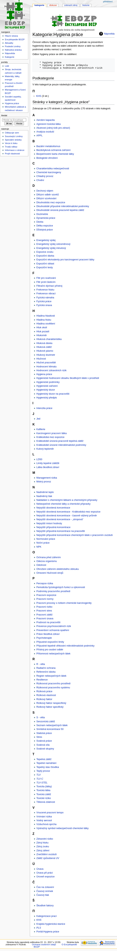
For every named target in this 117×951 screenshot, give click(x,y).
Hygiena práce (44, 374)
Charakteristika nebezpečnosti (52, 168)
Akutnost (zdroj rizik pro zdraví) (53, 128)
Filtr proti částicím (45, 282)
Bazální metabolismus (48, 146)
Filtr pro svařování (46, 278)
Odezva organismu (46, 561)
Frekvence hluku (45, 289)
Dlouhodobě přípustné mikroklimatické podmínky (62, 206)
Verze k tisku (11, 143)
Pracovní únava (44, 618)
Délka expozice (44, 225)
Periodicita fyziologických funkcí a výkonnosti (60, 587)
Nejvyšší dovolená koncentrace (53, 507)
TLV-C (39, 778)
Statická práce (44, 733)
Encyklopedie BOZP (15, 39)
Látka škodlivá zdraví (47, 467)
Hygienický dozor (45, 389)
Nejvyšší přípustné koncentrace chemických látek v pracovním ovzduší (74, 535)
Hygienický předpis (46, 397)
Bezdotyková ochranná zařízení (53, 150)
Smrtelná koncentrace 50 (50, 729)
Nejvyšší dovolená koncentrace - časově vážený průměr (66, 515)
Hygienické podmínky (48, 382)
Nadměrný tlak (44, 496)
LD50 (39, 459)
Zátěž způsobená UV (47, 858)
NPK (38, 546)
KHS (38, 96)
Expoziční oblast (45, 263)
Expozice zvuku (44, 252)
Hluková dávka (44, 343)
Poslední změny (13, 46)
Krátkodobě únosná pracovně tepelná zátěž (60, 441)
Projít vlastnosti (12, 153)
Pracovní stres (44, 610)
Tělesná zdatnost (45, 802)
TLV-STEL (42, 782)
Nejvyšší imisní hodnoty (49, 523)
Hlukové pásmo (44, 351)
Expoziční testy (44, 267)
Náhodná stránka (13, 50)
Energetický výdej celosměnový (53, 244)
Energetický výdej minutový (51, 248)
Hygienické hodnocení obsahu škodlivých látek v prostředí (67, 378)
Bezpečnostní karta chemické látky (55, 154)
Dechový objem (44, 190)
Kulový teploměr (45, 449)
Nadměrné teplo (45, 492)
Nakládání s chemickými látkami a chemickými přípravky (66, 500)
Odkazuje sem (12, 133)
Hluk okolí (41, 327)
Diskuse (53, 5)
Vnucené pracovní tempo (50, 812)
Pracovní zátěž (44, 614)
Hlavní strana (11, 36)
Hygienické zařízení (47, 386)
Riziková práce (44, 691)
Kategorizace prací (46, 916)
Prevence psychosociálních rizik (53, 626)
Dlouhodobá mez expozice (50, 202)
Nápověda (109, 33)
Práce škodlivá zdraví (48, 634)
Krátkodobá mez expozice (50, 437)
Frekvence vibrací (46, 293)
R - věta (40, 664)
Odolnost (41, 565)
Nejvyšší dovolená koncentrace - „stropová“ (59, 519)
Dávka (39, 221)
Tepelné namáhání (46, 763)
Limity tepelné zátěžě (47, 463)
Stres (39, 737)
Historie (85, 5)
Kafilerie (40, 429)
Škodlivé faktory (45, 905)
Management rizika (46, 477)
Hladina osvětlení (45, 323)
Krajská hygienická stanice (50, 924)
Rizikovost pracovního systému (53, 687)
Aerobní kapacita (45, 120)
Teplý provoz (43, 771)
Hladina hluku (43, 319)
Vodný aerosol (44, 820)
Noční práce (42, 542)
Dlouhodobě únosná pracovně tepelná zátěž (60, 210)
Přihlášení (108, 1)
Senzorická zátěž (45, 721)
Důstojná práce (44, 229)
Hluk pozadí (42, 331)
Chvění (40, 180)
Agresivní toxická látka (48, 124)
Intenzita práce (44, 408)
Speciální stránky (13, 140)
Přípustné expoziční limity (50, 642)
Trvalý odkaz (11, 147)
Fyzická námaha (45, 297)
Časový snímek (44, 891)
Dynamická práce (45, 218)
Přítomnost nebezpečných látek (53, 653)
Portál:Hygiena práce (47, 931)
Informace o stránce (14, 150)
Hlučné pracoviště (46, 362)
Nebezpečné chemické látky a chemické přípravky (63, 504)
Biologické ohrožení (47, 158)
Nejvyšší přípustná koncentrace (53, 527)
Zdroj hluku (42, 842)
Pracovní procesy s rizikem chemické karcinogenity (64, 603)
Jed (38, 418)
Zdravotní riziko (44, 838)
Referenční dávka (45, 671)
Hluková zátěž (44, 347)
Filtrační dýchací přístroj (49, 286)
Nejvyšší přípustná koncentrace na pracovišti (60, 531)
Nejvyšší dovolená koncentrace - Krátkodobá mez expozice (68, 511)
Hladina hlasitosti (45, 315)
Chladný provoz (44, 176)
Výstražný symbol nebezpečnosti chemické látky (62, 828)
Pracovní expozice (46, 595)
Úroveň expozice (45, 876)
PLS (38, 927)
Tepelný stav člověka (47, 767)
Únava (39, 869)
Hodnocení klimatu (46, 366)
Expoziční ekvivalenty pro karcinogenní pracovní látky (65, 259)
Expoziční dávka (45, 255)
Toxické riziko (43, 798)
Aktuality (9, 43)
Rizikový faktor (44, 699)
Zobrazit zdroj (70, 5)
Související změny (14, 136)
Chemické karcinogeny (48, 172)
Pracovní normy (44, 599)
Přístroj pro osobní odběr (49, 649)
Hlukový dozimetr (45, 355)
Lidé (7, 66)
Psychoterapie (44, 638)
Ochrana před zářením (48, 557)
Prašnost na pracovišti (48, 622)
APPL (39, 135)
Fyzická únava (44, 305)
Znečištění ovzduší (46, 854)
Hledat (4, 115)
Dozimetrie (42, 214)
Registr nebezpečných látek (51, 676)
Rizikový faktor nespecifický (51, 703)
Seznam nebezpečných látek (52, 725)
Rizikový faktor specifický (50, 707)
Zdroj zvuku (42, 846)
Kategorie (39, 5)
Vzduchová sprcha (46, 824)
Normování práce (45, 539)
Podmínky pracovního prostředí (53, 591)
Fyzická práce (43, 301)
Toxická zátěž (43, 794)
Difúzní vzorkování (46, 198)
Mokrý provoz (43, 481)
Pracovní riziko (44, 606)
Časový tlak (42, 895)
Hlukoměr (41, 335)
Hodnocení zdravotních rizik (51, 370)
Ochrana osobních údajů (44, 944)
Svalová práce (44, 741)
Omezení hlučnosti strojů (49, 573)
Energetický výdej (45, 240)
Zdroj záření (42, 850)
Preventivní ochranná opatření (52, 630)
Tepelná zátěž (43, 759)
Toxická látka (43, 790)
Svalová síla (42, 745)
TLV (38, 774)
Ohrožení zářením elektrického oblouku (57, 569)
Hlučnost (41, 358)
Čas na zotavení (45, 887)
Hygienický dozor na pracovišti (52, 393)
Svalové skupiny (45, 748)
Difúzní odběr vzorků (47, 194)
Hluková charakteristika (49, 339)
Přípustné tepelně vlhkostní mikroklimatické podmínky (65, 645)
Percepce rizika (44, 583)
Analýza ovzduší (45, 131)
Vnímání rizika (44, 816)
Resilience (42, 679)
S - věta (40, 717)
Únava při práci (44, 872)
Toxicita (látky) (44, 786)
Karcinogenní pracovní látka (51, 433)
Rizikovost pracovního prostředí (53, 683)
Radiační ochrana (45, 668)
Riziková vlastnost (46, 695)
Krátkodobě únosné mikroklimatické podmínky (61, 445)
